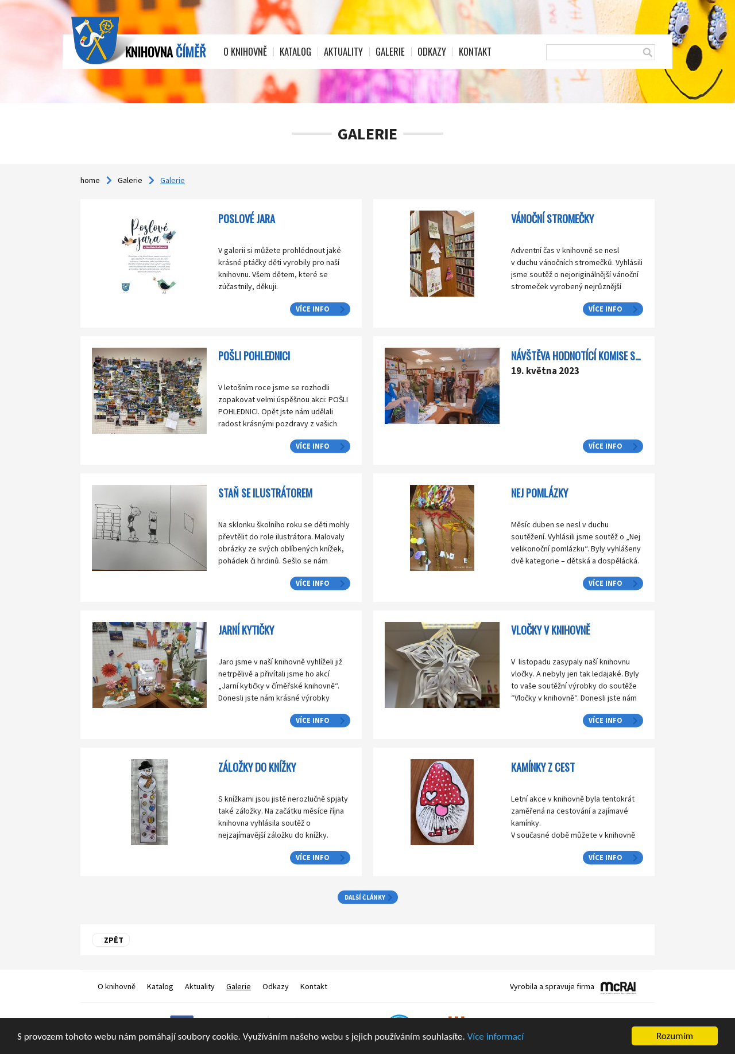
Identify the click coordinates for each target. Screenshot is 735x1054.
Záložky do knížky (257, 767)
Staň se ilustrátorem (265, 492)
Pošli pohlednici (254, 355)
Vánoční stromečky (552, 218)
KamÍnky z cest (543, 767)
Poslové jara (246, 218)
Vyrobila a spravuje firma (552, 986)
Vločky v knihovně (550, 629)
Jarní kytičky (246, 629)
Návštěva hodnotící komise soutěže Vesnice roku (616, 355)
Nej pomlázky (539, 492)
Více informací (495, 1037)
